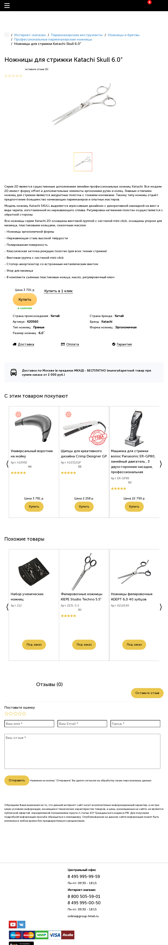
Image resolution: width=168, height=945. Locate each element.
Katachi (106, 322)
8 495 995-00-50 (84, 902)
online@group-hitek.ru (83, 916)
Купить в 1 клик (58, 290)
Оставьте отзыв (147, 693)
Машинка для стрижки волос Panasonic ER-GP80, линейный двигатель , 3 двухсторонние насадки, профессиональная (134, 463)
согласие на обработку (99, 780)
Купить (24, 299)
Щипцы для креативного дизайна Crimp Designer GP (81, 458)
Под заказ (34, 646)
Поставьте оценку (19, 707)
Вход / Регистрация (164, 5)
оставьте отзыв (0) (36, 69)
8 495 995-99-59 (84, 876)
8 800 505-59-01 (84, 896)
